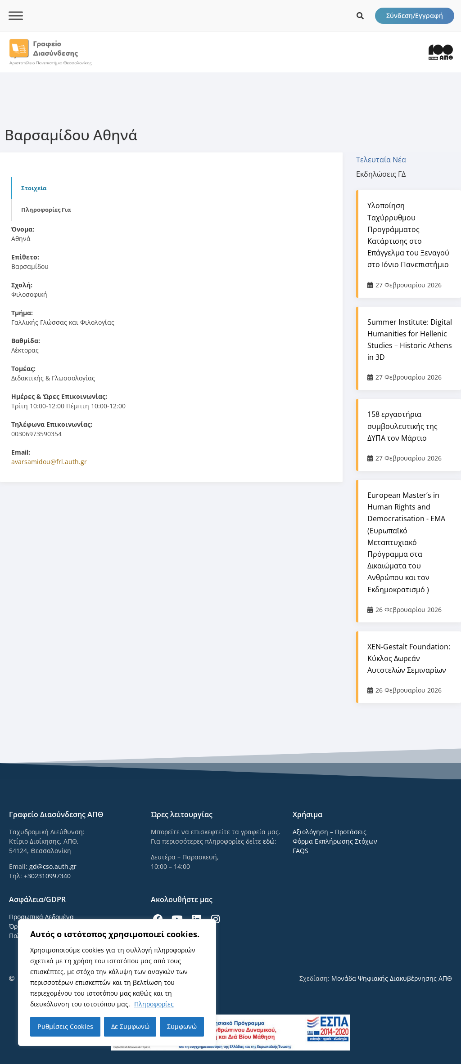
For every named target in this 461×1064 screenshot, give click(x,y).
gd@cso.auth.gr (53, 866)
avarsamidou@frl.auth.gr (49, 461)
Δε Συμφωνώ (130, 1026)
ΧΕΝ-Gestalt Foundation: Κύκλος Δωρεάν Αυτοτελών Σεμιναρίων (408, 658)
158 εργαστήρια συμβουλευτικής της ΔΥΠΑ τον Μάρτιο (402, 426)
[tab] (385, 159)
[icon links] (360, 15)
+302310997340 (47, 876)
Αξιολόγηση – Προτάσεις (329, 831)
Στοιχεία (33, 188)
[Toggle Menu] (16, 15)
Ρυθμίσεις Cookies (65, 1026)
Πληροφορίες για (46, 210)
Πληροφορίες (154, 1004)
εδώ (269, 841)
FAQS (300, 850)
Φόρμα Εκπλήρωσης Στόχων (335, 841)
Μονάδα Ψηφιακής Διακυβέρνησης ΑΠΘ (391, 978)
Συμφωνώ (182, 1026)
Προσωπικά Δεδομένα (41, 916)
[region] (117, 982)
